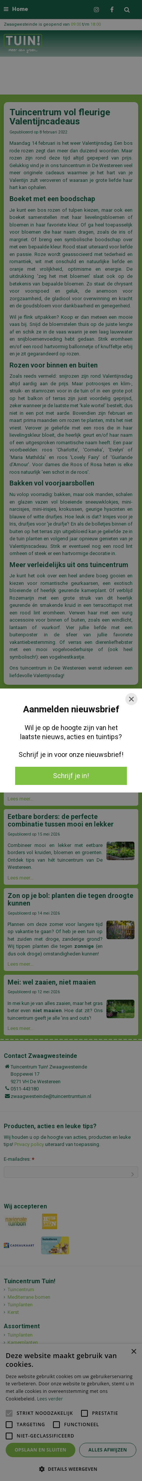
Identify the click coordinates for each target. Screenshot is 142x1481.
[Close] (131, 699)
